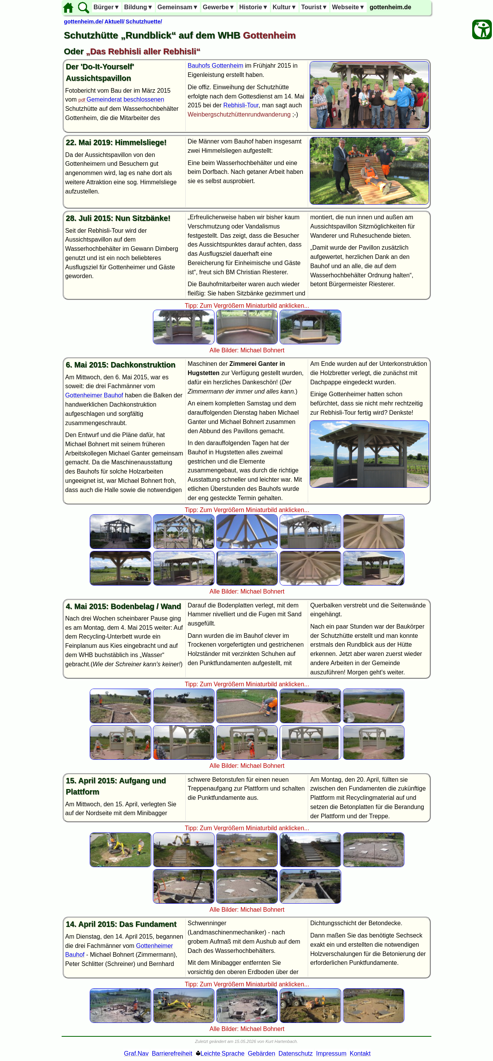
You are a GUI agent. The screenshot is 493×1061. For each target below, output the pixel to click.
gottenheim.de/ (83, 21)
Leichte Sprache (223, 1053)
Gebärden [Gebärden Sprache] (261, 1053)
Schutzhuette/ (144, 21)
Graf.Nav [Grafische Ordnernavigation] (136, 1053)
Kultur (285, 7)
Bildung (138, 7)
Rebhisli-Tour (241, 105)
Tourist (314, 7)
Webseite (348, 7)
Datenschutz (295, 1053)
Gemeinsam (178, 7)
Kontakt (360, 1053)
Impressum (331, 1053)
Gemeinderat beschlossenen (125, 99)
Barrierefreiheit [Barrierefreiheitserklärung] (172, 1053)
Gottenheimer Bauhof (94, 395)
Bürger (107, 7)
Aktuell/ (114, 21)
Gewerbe (219, 7)
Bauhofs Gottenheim (215, 65)
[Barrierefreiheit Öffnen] (482, 29)
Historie (253, 7)
